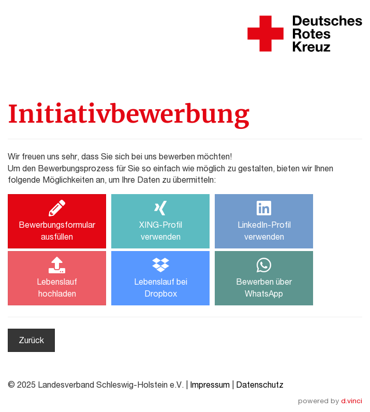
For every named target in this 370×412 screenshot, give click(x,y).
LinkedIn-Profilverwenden (264, 220)
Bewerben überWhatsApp (264, 277)
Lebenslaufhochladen (57, 277)
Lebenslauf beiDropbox (160, 277)
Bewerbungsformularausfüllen (57, 220)
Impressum (210, 384)
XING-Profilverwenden (160, 220)
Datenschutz (260, 384)
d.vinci (351, 400)
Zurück (31, 340)
